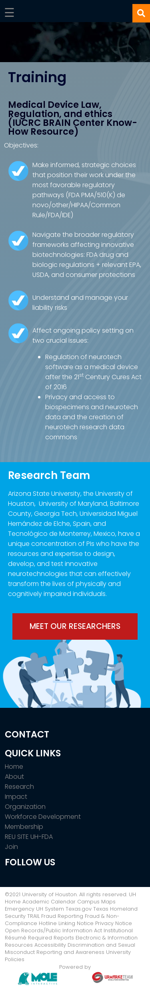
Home (14, 766)
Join (11, 846)
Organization (25, 806)
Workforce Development (43, 816)
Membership (24, 826)
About (14, 776)
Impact (16, 796)
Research (19, 786)
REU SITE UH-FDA (29, 836)
